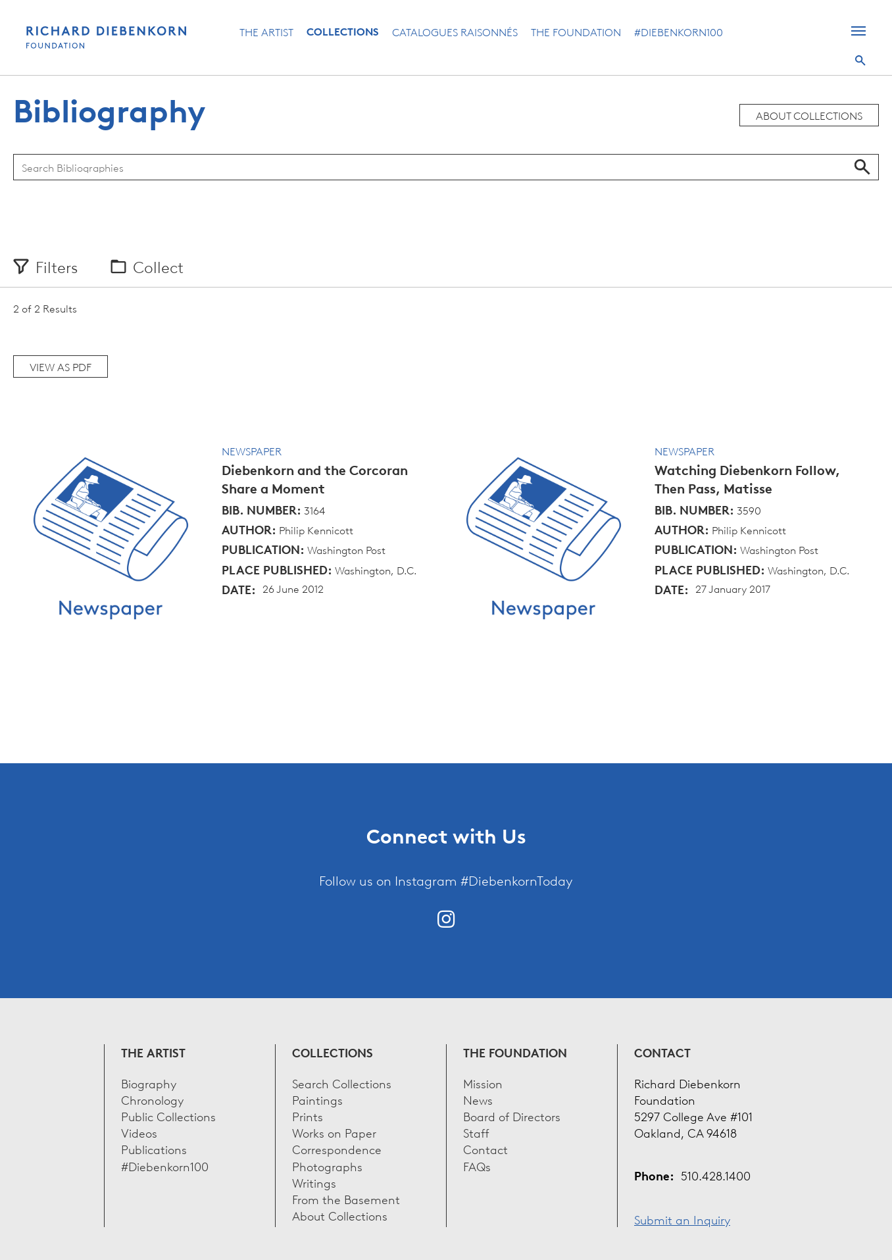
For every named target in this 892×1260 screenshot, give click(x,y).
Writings (314, 1182)
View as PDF (60, 366)
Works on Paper (334, 1132)
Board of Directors (511, 1115)
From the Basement (346, 1198)
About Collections (809, 115)
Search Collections (341, 1082)
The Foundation (576, 31)
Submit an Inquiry (682, 1219)
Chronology (152, 1099)
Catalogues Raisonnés (455, 31)
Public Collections (168, 1115)
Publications (154, 1148)
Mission (483, 1082)
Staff (476, 1132)
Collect (158, 266)
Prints (307, 1115)
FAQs (477, 1165)
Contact (485, 1148)
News (478, 1099)
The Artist (266, 31)
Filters (57, 266)
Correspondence (337, 1148)
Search (860, 60)
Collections (343, 31)
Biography (148, 1082)
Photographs (327, 1165)
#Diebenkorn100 (678, 31)
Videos (139, 1132)
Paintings (317, 1099)
